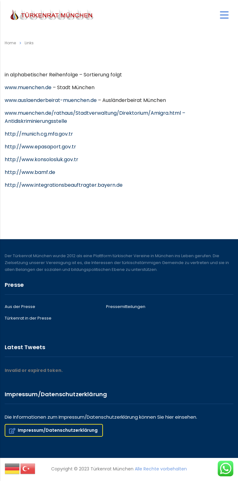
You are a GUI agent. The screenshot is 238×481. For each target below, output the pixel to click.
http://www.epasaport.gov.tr (40, 146)
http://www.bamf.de (30, 172)
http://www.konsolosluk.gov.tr (41, 159)
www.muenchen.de (28, 87)
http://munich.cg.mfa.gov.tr (39, 133)
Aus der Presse (20, 306)
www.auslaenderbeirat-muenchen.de (51, 100)
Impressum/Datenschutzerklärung (53, 430)
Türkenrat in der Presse (28, 318)
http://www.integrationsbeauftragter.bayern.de (64, 185)
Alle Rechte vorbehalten (161, 469)
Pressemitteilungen (125, 306)
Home (10, 43)
